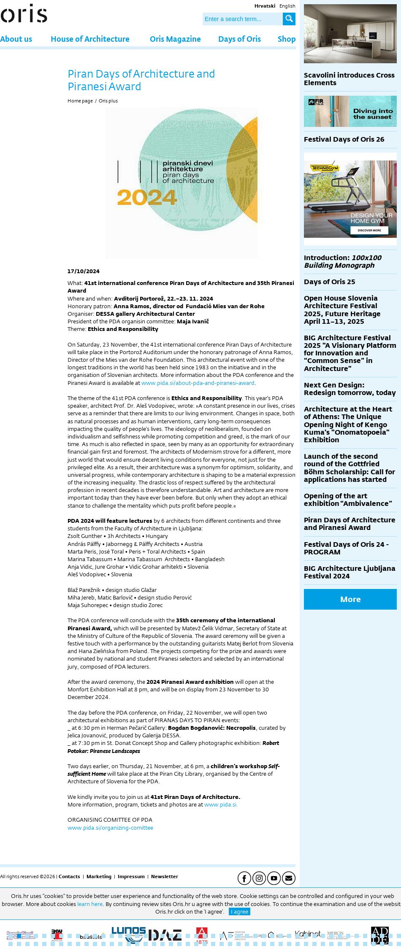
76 (247, 944)
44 (373, 936)
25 (213, 936)
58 (95, 944)
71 (205, 944)
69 (188, 944)
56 (78, 944)
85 (323, 944)
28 (238, 936)
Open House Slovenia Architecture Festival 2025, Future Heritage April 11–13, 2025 (342, 310)
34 (289, 936)
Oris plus (108, 100)
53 (53, 944)
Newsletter (164, 876)
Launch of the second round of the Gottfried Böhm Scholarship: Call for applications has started (349, 468)
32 (272, 936)
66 (162, 944)
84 (314, 944)
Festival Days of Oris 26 (344, 139)
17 (146, 936)
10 (86, 936)
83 (306, 944)
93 (390, 944)
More (350, 599)
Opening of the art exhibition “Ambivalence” (348, 500)
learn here (90, 904)
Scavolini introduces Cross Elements (349, 79)
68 (179, 944)
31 (264, 936)
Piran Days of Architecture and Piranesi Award (350, 524)
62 (129, 944)
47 (399, 936)
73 (221, 944)
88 (348, 944)
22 (188, 936)
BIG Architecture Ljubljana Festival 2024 (350, 572)
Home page (80, 100)
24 (205, 936)
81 (289, 944)
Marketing (99, 876)
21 (179, 936)
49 (19, 944)
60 (112, 944)
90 (365, 944)
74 (230, 944)
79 (272, 944)
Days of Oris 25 (329, 281)
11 (95, 936)
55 (70, 944)
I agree (239, 911)
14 (120, 936)
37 (314, 936)
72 (213, 944)
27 (230, 936)
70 (196, 944)
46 (390, 936)
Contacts (69, 876)
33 (281, 936)
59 (103, 944)
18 (154, 936)
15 (129, 936)
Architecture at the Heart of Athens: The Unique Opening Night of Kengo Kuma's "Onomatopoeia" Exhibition (348, 424)
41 (348, 936)
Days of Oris (239, 38)
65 (154, 944)
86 (331, 944)
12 (103, 936)
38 (323, 936)
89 (357, 944)
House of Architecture (90, 38)
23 (196, 936)
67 (171, 944)
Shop (287, 38)
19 (162, 936)
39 (331, 936)
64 (146, 944)
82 (297, 944)
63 (137, 944)
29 (247, 936)
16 (137, 936)
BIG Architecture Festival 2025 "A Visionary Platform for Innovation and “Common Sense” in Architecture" (350, 353)
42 (357, 936)
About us (16, 38)
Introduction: (342, 261)
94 (399, 944)
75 (238, 944)
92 (382, 944)
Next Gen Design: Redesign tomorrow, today (350, 389)
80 (281, 944)
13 (112, 936)
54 (61, 944)
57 (86, 944)
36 (306, 936)
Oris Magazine (175, 38)
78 (264, 944)
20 (171, 936)
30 (255, 936)
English (287, 6)
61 (120, 944)
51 (36, 944)
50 (27, 944)
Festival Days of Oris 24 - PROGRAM (346, 548)
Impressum (131, 876)
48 (10, 944)
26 (221, 936)
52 (44, 944)
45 (382, 936)
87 (340, 944)
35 (297, 936)
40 (340, 936)
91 (373, 944)
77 (255, 944)
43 (365, 936)
